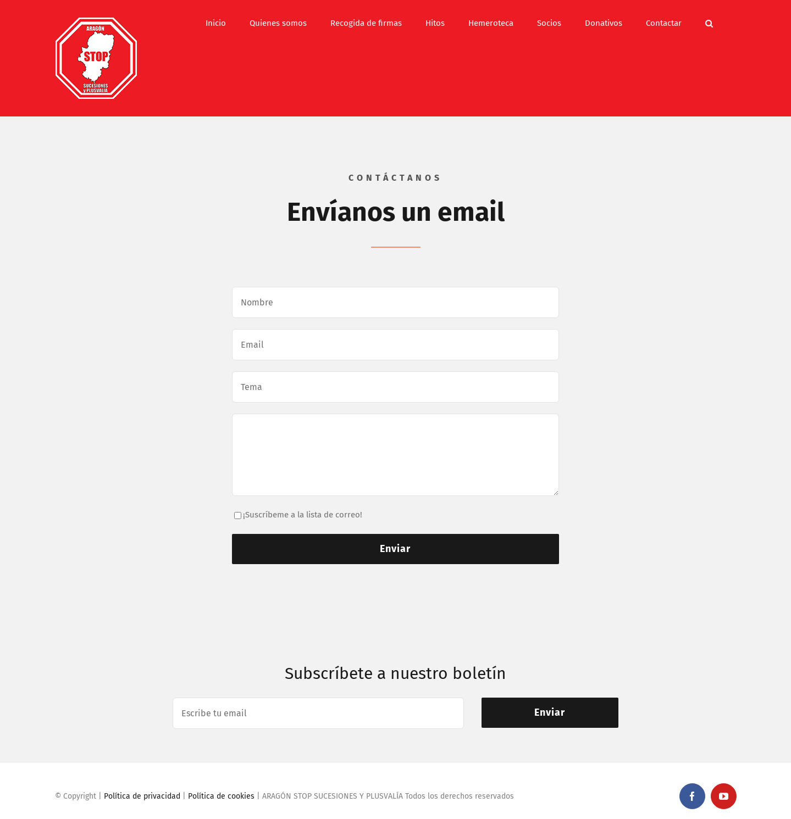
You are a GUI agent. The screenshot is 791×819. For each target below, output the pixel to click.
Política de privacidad (142, 796)
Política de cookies (221, 796)
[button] (709, 23)
